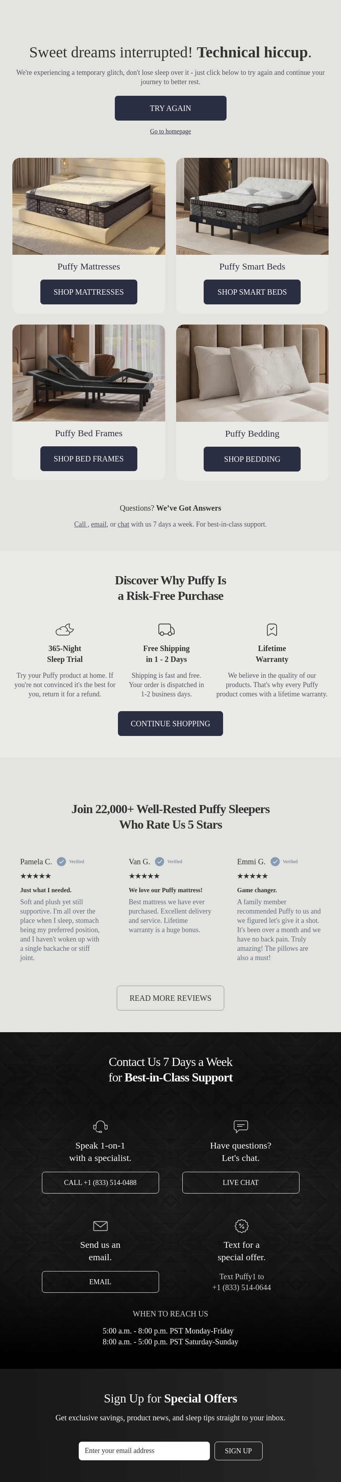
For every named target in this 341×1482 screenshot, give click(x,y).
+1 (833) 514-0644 (241, 1287)
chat (123, 524)
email (99, 524)
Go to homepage (170, 131)
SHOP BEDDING (252, 459)
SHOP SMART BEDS (252, 292)
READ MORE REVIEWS (170, 998)
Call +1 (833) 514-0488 (100, 1183)
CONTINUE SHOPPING (170, 723)
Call (81, 524)
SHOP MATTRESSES (89, 292)
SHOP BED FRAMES (89, 458)
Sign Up (238, 1451)
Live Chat (241, 1183)
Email (100, 1282)
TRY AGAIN (170, 108)
